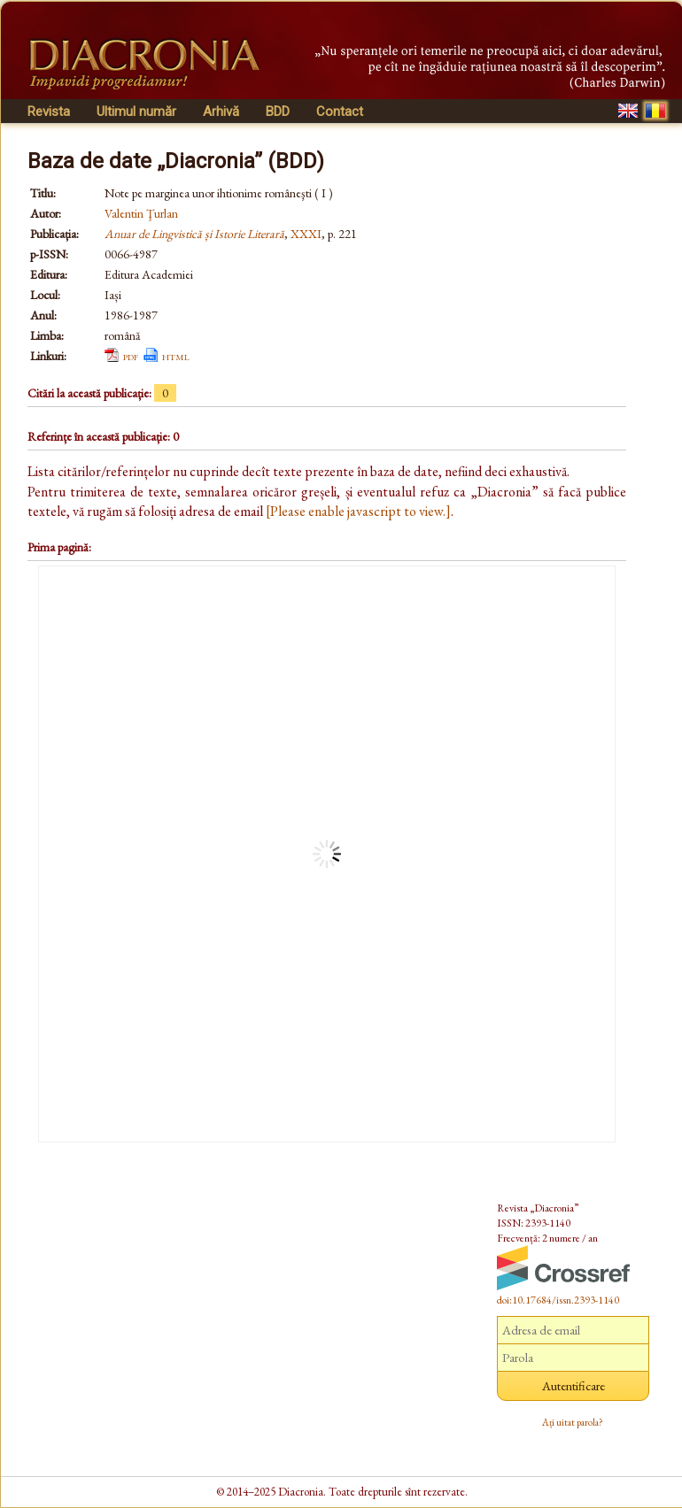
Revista (48, 111)
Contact (339, 111)
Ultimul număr (136, 111)
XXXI (306, 234)
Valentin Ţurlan (141, 213)
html (176, 356)
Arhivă (221, 111)
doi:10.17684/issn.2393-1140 (558, 1300)
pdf (130, 356)
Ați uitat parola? (572, 1422)
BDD (278, 111)
